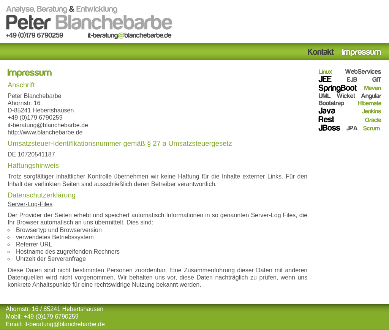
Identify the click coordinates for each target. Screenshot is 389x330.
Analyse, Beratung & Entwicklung (89, 22)
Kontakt (321, 52)
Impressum (361, 52)
